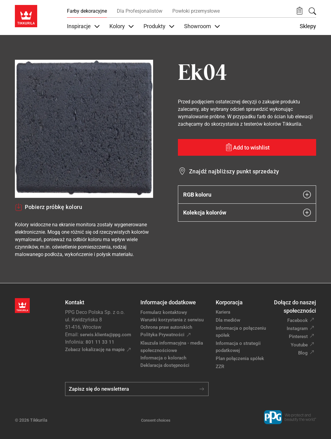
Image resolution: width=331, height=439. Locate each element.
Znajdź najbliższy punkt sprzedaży (234, 171)
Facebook (297, 320)
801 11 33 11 (100, 342)
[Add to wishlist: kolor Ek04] (247, 147)
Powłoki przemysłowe (196, 11)
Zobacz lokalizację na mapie (95, 349)
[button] (299, 11)
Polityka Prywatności (162, 334)
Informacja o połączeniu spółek (241, 331)
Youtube (299, 345)
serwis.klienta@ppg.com (105, 334)
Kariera (223, 312)
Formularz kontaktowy (163, 312)
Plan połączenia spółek (240, 358)
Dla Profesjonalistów (139, 11)
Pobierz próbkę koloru (48, 207)
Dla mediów (228, 320)
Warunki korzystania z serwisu (172, 320)
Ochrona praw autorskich (166, 327)
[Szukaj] (312, 11)
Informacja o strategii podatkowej (238, 347)
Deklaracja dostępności (164, 365)
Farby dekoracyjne (87, 11)
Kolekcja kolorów (247, 212)
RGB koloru (247, 194)
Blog (303, 353)
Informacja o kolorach (163, 358)
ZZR (220, 366)
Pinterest (298, 336)
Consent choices (155, 420)
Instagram (297, 328)
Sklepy (308, 26)
